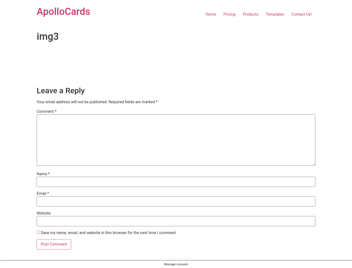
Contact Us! (301, 14)
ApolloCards (63, 11)
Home (211, 14)
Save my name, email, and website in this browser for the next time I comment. (109, 233)
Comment (46, 111)
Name (43, 174)
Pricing (229, 14)
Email (43, 194)
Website (44, 213)
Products (250, 14)
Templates (275, 14)
